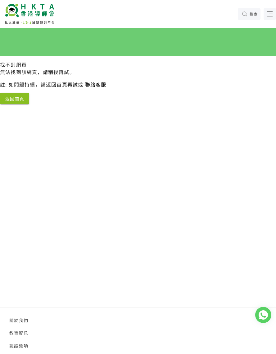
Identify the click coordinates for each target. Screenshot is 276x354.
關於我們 (18, 320)
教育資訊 (18, 333)
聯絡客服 (95, 84)
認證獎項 (18, 346)
